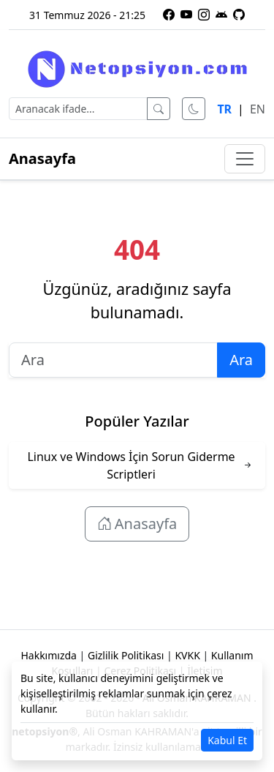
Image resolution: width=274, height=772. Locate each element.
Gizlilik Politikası (126, 655)
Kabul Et (227, 740)
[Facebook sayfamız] (169, 14)
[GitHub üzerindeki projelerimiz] (239, 14)
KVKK (187, 655)
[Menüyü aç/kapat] (244, 158)
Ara (241, 360)
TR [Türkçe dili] (224, 109)
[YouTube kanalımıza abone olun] (186, 14)
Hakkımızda (48, 655)
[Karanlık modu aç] (193, 108)
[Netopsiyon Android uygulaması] (221, 14)
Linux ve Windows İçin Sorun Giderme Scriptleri (131, 465)
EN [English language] (257, 109)
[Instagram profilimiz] (204, 14)
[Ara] (158, 108)
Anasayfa (42, 158)
